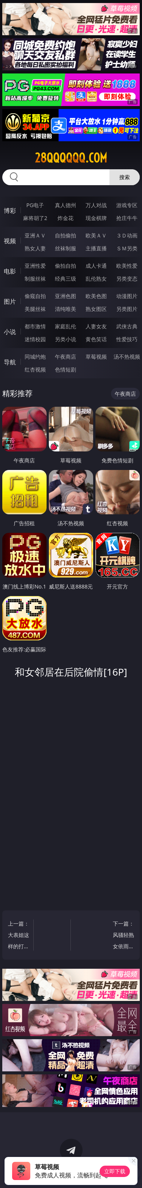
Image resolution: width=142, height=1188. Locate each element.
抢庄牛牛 (126, 218)
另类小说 (65, 339)
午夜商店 (65, 356)
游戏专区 (126, 205)
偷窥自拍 (35, 296)
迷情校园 (35, 339)
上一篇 (19, 936)
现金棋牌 (96, 218)
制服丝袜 (35, 278)
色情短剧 (65, 369)
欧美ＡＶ (96, 235)
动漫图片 (126, 296)
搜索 (124, 177)
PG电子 (35, 205)
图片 (10, 301)
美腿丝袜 (35, 308)
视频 (10, 241)
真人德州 (65, 205)
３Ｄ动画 (126, 235)
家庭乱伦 (65, 326)
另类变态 (126, 278)
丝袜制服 (65, 248)
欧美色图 (96, 296)
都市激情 (35, 326)
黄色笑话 (96, 339)
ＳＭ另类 (126, 248)
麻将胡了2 (35, 218)
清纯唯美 (65, 308)
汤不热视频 (127, 356)
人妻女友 (96, 326)
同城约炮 (35, 356)
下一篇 (123, 936)
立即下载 (114, 1171)
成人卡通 (96, 265)
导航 (10, 362)
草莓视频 (96, 356)
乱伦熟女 (96, 278)
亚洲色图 (65, 296)
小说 (10, 332)
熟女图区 (96, 308)
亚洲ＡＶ (35, 235)
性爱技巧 (126, 339)
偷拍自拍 (65, 265)
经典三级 (65, 278)
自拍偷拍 (65, 235)
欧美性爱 (126, 265)
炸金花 (65, 218)
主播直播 (96, 248)
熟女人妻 (35, 248)
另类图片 (126, 308)
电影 (10, 271)
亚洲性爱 (35, 265)
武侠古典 (126, 326)
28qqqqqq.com (71, 157)
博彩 (10, 210)
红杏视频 (35, 369)
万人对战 (96, 205)
